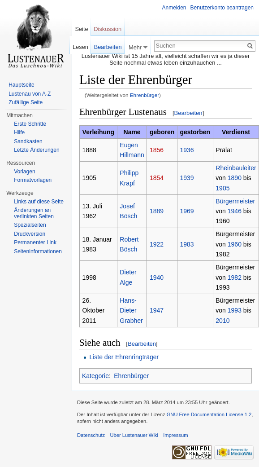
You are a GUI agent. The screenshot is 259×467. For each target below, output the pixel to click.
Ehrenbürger (144, 95)
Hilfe (19, 132)
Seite (81, 29)
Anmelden (174, 7)
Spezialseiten (30, 225)
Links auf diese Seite (39, 201)
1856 (157, 150)
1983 (187, 244)
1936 (187, 150)
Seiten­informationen (38, 251)
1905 (222, 188)
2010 (222, 320)
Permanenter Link (35, 242)
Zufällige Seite (26, 102)
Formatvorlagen (33, 180)
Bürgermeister (235, 201)
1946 (235, 211)
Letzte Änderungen (36, 150)
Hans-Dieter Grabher (131, 310)
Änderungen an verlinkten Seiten (34, 213)
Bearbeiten (188, 113)
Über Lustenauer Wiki (134, 435)
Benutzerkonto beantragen (222, 7)
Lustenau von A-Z (30, 94)
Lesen (80, 47)
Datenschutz (91, 435)
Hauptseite (21, 85)
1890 (235, 177)
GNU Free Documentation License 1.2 (209, 414)
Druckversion (29, 234)
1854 (157, 177)
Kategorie (95, 375)
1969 (187, 211)
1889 (157, 211)
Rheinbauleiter (236, 168)
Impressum (175, 435)
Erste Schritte (30, 124)
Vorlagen (24, 171)
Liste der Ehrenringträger (124, 357)
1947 (157, 310)
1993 (235, 310)
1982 (235, 277)
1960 (235, 244)
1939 (187, 177)
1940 (157, 277)
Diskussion (107, 29)
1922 (157, 244)
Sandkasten (28, 141)
